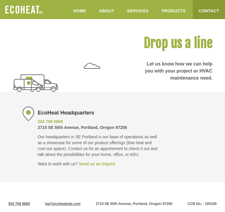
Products (174, 11)
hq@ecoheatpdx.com (63, 204)
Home (79, 11)
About (106, 11)
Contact (209, 11)
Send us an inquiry (97, 163)
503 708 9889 (50, 121)
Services (138, 11)
